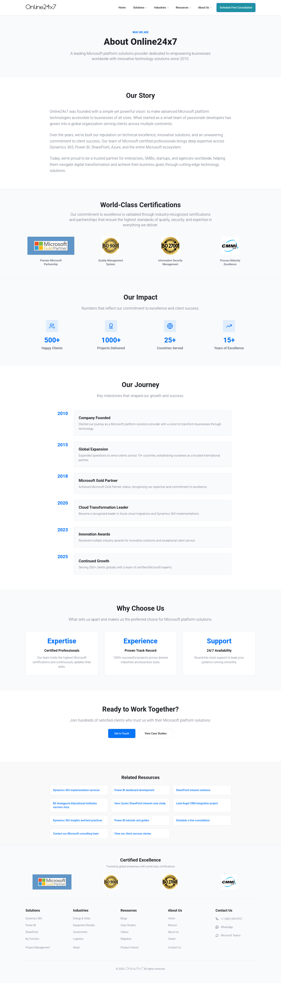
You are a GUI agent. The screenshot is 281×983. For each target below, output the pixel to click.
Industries (161, 7)
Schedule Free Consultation (236, 7)
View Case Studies (156, 733)
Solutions (140, 7)
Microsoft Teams (228, 935)
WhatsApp (224, 927)
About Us (205, 7)
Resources (183, 7)
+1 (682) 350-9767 (229, 918)
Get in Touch (121, 733)
